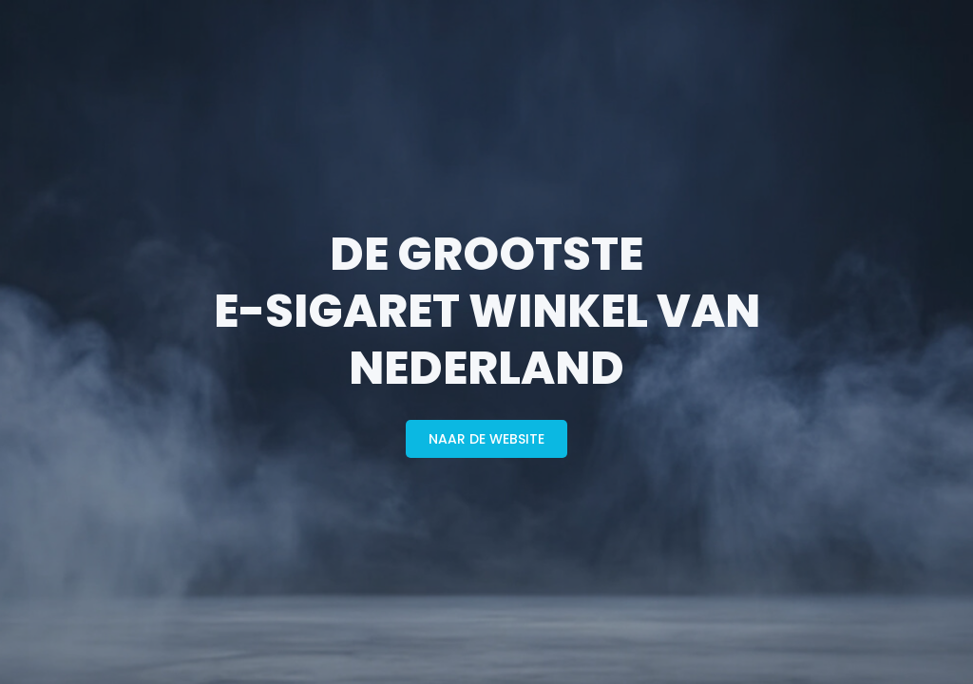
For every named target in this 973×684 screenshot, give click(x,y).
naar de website (486, 438)
